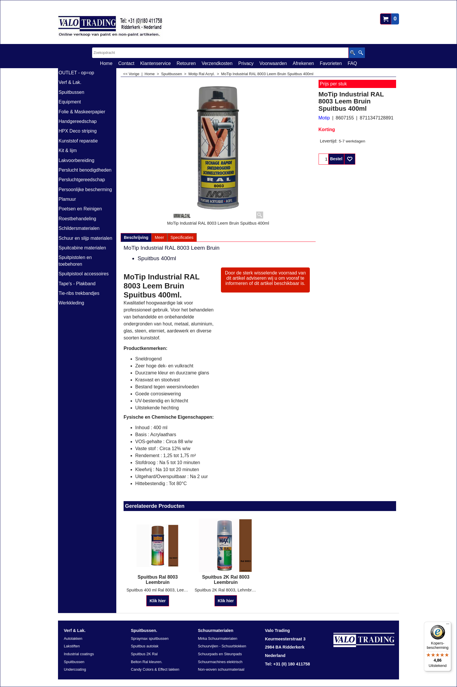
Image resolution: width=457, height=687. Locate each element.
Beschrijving (136, 237)
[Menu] (447, 625)
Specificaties (182, 237)
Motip (324, 117)
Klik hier (158, 600)
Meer (159, 237)
